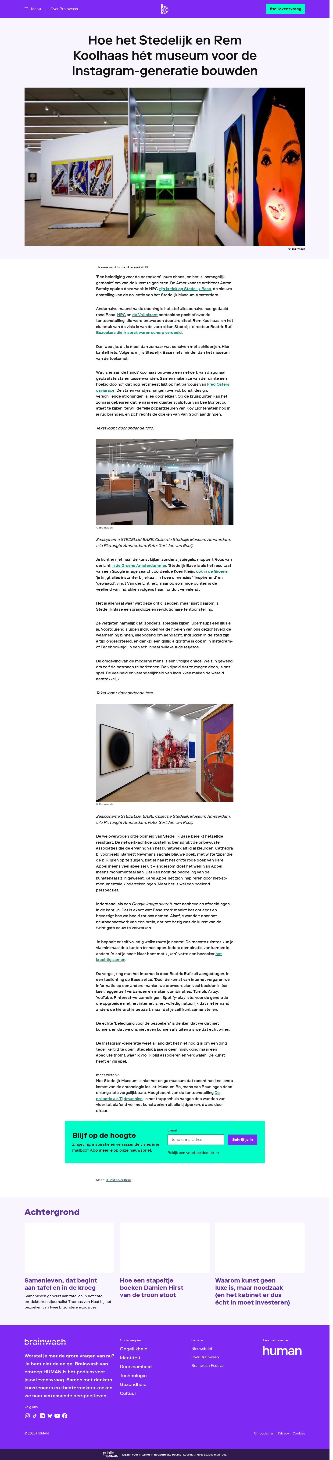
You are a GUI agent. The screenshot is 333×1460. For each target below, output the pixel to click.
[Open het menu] (33, 9)
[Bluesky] (50, 1416)
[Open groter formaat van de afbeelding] (164, 482)
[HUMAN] (282, 1350)
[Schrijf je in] (242, 1140)
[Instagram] (27, 1416)
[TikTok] (35, 1416)
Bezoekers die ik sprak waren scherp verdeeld (139, 332)
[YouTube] (57, 1416)
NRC (121, 314)
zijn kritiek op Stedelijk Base (185, 288)
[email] (196, 1140)
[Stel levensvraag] (285, 9)
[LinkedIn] (42, 1416)
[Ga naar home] (164, 9)
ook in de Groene (212, 571)
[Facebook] (65, 1416)
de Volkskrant (145, 314)
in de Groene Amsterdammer (138, 565)
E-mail (172, 1130)
